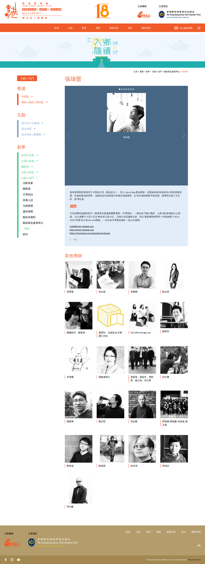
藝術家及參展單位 (172, 71)
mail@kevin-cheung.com (82, 226)
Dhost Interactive (194, 560)
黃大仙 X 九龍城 (30, 123)
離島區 (25, 166)
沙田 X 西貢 (27, 172)
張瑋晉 (185, 71)
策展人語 (28, 200)
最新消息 (114, 29)
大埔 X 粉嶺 (27, 160)
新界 (84, 29)
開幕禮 (26, 188)
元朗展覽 (28, 205)
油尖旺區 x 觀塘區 (31, 134)
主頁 (136, 71)
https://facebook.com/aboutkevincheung (90, 233)
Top (199, 545)
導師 (26, 228)
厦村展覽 (28, 211)
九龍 (70, 29)
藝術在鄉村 (29, 217)
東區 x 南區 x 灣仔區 (32, 102)
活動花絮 (28, 182)
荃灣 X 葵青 (27, 155)
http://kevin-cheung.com (82, 229)
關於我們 (146, 29)
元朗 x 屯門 (157, 71)
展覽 (98, 29)
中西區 (25, 96)
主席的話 (28, 194)
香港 (56, 29)
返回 (75, 239)
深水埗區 (26, 128)
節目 (130, 29)
